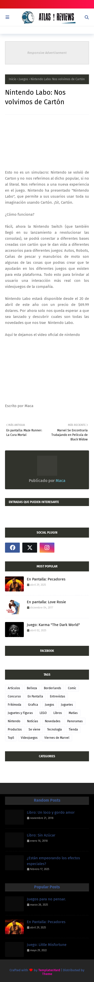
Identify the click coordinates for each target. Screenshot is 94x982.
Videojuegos (29, 738)
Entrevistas (57, 696)
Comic (72, 688)
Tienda (73, 729)
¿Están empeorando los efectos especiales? (53, 861)
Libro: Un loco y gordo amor (51, 812)
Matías (73, 713)
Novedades (52, 721)
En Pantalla (35, 696)
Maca (60, 480)
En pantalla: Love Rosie (46, 602)
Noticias (32, 721)
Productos (15, 729)
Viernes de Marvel (56, 738)
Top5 (11, 738)
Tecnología (54, 729)
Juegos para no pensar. (46, 899)
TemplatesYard (49, 970)
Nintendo (14, 721)
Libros (57, 713)
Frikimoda (14, 704)
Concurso (14, 696)
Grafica (33, 704)
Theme (47, 974)
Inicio (12, 79)
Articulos (14, 688)
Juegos (23, 79)
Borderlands (52, 688)
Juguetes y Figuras (20, 713)
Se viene (34, 729)
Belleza (32, 688)
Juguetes (67, 704)
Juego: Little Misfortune (46, 944)
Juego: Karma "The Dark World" (53, 625)
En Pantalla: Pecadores (46, 579)
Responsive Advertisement (47, 53)
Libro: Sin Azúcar (41, 835)
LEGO (43, 713)
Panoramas (75, 721)
